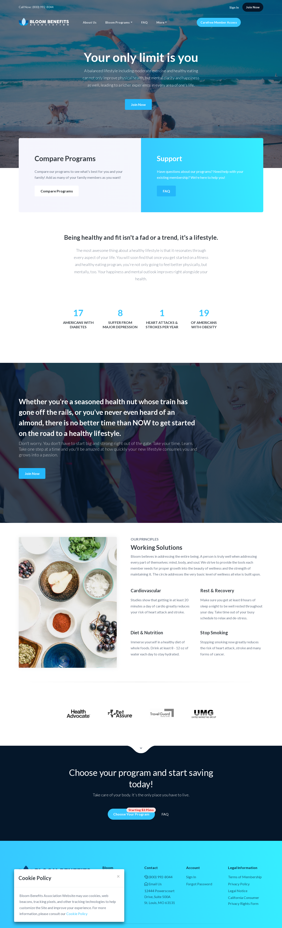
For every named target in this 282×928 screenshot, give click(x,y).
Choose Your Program (134, 812)
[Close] (118, 876)
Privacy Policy (239, 884)
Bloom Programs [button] (117, 22)
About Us (89, 22)
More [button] (160, 22)
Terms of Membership (245, 877)
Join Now (138, 104)
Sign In (234, 7)
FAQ (144, 22)
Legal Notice (237, 891)
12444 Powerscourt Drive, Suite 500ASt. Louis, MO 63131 (159, 897)
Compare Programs (57, 191)
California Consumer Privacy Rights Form (243, 900)
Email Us (153, 884)
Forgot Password (199, 884)
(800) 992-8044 (158, 877)
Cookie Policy (76, 913)
